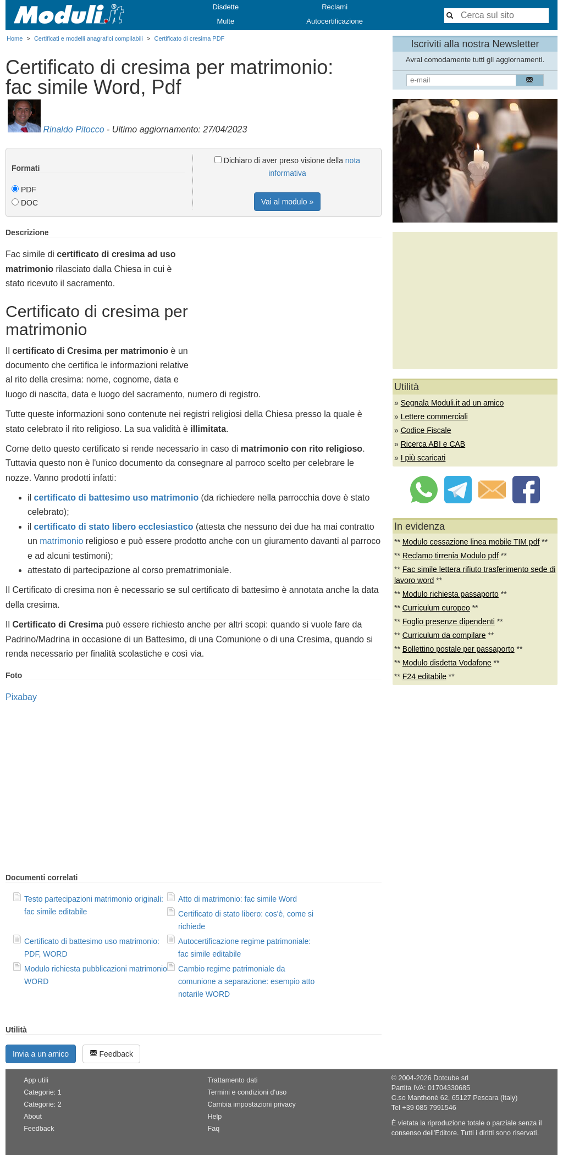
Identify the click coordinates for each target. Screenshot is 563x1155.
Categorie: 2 (43, 1104)
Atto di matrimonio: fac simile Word (237, 899)
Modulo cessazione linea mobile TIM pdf (471, 541)
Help (214, 1116)
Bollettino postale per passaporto (458, 649)
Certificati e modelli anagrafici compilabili (88, 38)
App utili (36, 1080)
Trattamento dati (232, 1080)
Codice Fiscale (426, 430)
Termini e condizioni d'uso (246, 1092)
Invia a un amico (41, 1054)
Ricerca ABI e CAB (433, 444)
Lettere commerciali (434, 416)
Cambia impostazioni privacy (251, 1104)
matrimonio (61, 541)
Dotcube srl (450, 1078)
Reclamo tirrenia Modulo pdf (450, 555)
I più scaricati (423, 457)
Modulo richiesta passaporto (450, 594)
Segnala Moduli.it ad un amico (452, 402)
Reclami (334, 7)
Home (15, 38)
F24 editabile (424, 676)
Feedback (111, 1053)
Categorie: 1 (43, 1092)
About (33, 1116)
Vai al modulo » (287, 201)
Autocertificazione (334, 21)
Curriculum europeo (436, 607)
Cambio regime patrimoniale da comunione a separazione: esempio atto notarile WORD (246, 981)
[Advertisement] (289, 305)
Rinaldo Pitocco (73, 129)
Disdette (225, 7)
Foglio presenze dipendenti (448, 621)
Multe (225, 21)
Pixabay (21, 697)
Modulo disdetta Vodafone (447, 662)
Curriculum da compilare (444, 635)
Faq (213, 1128)
